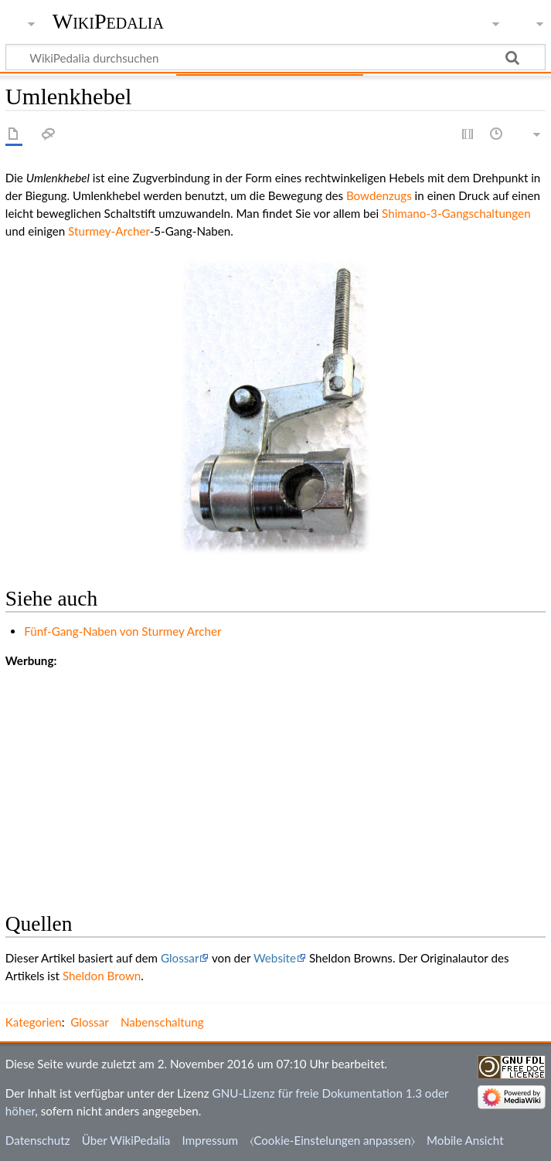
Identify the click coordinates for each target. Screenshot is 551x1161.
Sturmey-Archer (109, 231)
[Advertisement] (275, 778)
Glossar (180, 958)
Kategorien (33, 1022)
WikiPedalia (108, 21)
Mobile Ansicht (465, 1140)
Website (274, 958)
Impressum (210, 1140)
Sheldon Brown (102, 976)
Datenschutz (37, 1140)
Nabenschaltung (162, 1022)
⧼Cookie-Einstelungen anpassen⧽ (332, 1140)
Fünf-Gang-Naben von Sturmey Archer (122, 631)
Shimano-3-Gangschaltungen (456, 213)
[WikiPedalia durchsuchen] (275, 57)
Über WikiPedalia (126, 1140)
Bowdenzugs (379, 195)
